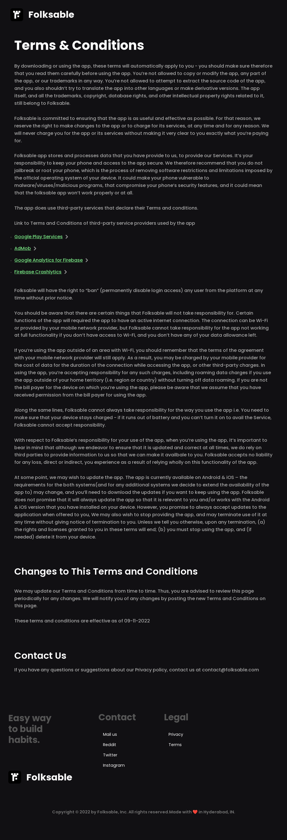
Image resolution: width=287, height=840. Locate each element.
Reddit (109, 745)
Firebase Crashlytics (38, 272)
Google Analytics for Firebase (48, 260)
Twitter (110, 755)
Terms (175, 745)
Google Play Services (38, 236)
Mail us (110, 734)
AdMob (22, 248)
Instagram (114, 765)
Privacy (176, 734)
